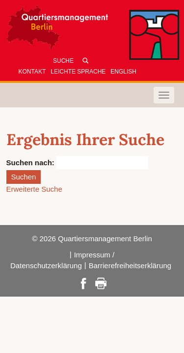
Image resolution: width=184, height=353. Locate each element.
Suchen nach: (30, 162)
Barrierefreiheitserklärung (130, 265)
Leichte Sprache (78, 71)
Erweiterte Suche (34, 189)
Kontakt (32, 71)
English (123, 71)
